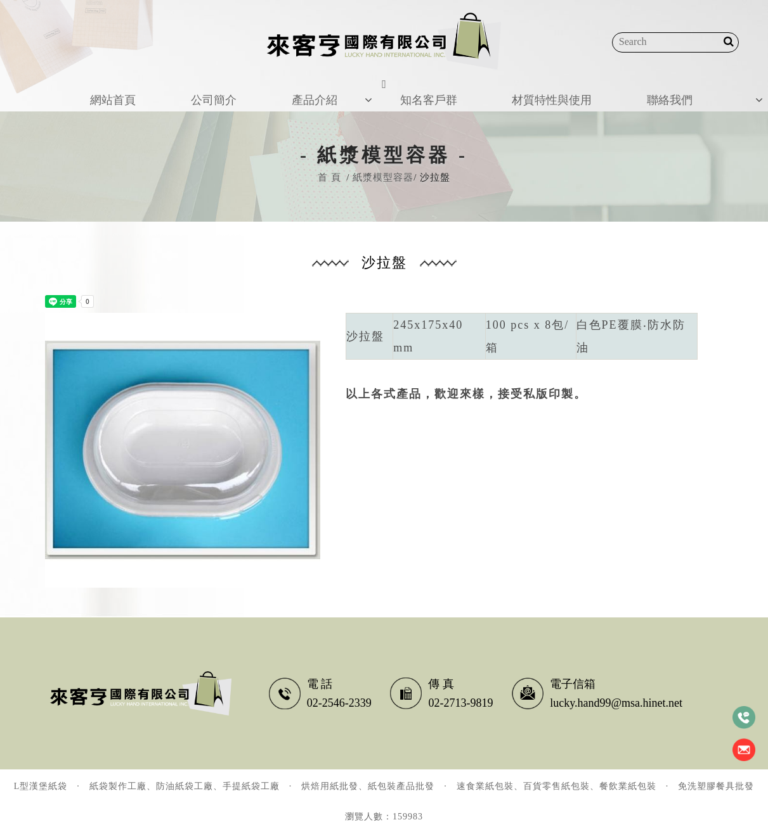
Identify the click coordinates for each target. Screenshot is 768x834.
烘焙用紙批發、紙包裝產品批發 (367, 786)
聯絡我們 (674, 91)
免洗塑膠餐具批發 (716, 786)
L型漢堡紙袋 (41, 786)
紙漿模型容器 (383, 177)
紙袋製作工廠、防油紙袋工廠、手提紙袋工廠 (184, 786)
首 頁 (329, 177)
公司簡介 (206, 91)
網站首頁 (103, 91)
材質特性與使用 (549, 91)
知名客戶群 (418, 91)
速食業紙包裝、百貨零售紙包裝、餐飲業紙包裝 (556, 786)
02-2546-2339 (339, 703)
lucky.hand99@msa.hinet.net (616, 703)
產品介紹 (308, 91)
